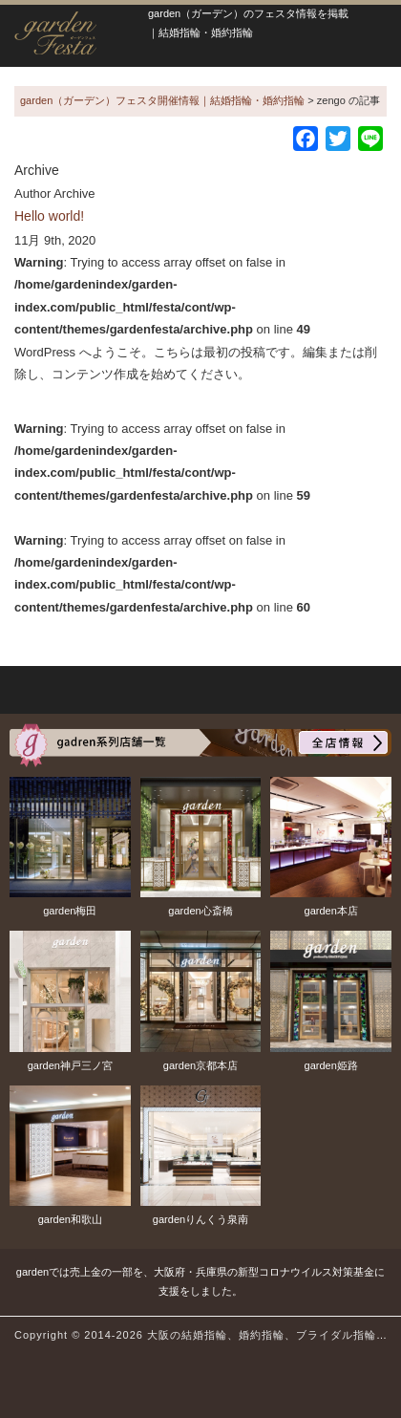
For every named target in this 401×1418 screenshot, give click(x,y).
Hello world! (49, 216)
